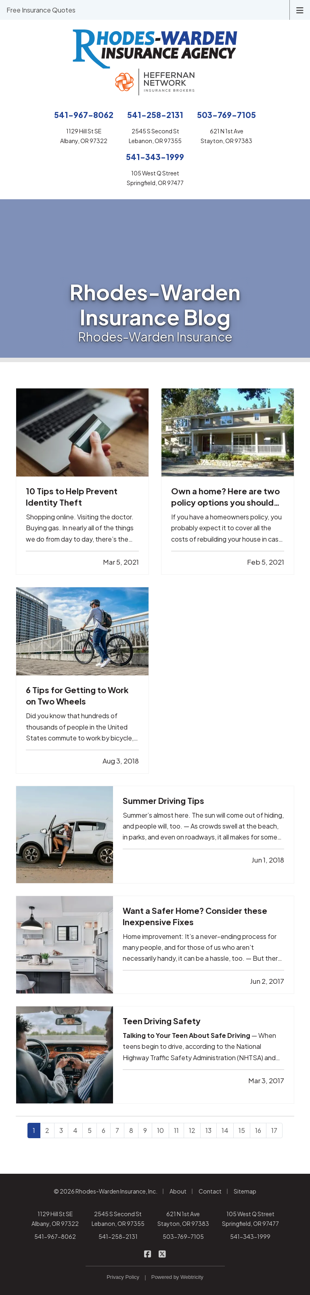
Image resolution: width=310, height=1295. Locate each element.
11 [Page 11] (176, 1130)
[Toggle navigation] (300, 9)
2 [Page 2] (47, 1130)
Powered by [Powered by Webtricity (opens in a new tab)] (177, 1277)
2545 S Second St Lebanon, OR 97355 (118, 1218)
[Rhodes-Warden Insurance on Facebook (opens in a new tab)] (148, 1253)
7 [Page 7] (117, 1130)
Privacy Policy (123, 1277)
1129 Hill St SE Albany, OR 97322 (55, 1218)
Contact (210, 1191)
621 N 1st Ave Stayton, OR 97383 (183, 1218)
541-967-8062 (55, 1236)
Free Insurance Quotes (40, 10)
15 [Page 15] (242, 1130)
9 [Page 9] (145, 1130)
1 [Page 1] (34, 1130)
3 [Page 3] (61, 1130)
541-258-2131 (118, 1236)
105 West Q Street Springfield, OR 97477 (250, 1218)
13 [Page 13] (208, 1130)
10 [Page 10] (160, 1130)
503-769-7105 (183, 1236)
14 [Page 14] (225, 1130)
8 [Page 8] (131, 1130)
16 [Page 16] (258, 1130)
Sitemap (245, 1191)
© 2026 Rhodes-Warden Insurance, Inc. (105, 1191)
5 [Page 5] (90, 1130)
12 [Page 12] (192, 1130)
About (178, 1191)
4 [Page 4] (75, 1130)
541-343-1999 (250, 1236)
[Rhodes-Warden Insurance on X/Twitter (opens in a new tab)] (162, 1253)
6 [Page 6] (103, 1130)
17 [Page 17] (274, 1130)
